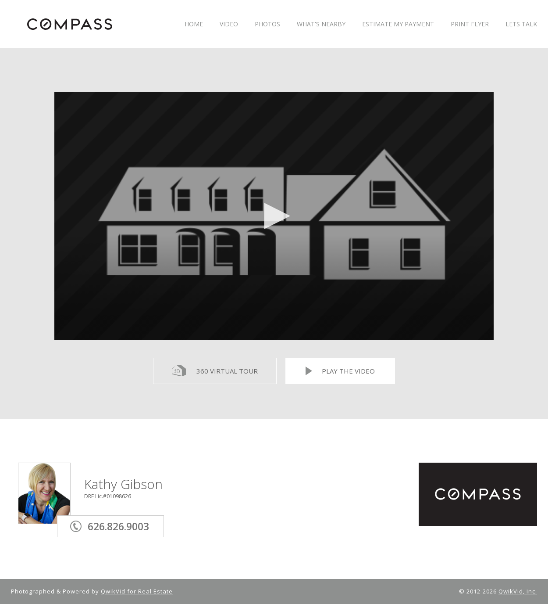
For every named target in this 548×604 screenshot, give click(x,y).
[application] (274, 216)
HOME (194, 24)
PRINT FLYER (470, 24)
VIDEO (229, 24)
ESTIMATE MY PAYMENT (398, 24)
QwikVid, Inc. (517, 591)
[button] (274, 216)
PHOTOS (267, 24)
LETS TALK (521, 24)
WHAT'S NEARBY (321, 24)
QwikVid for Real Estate (137, 591)
